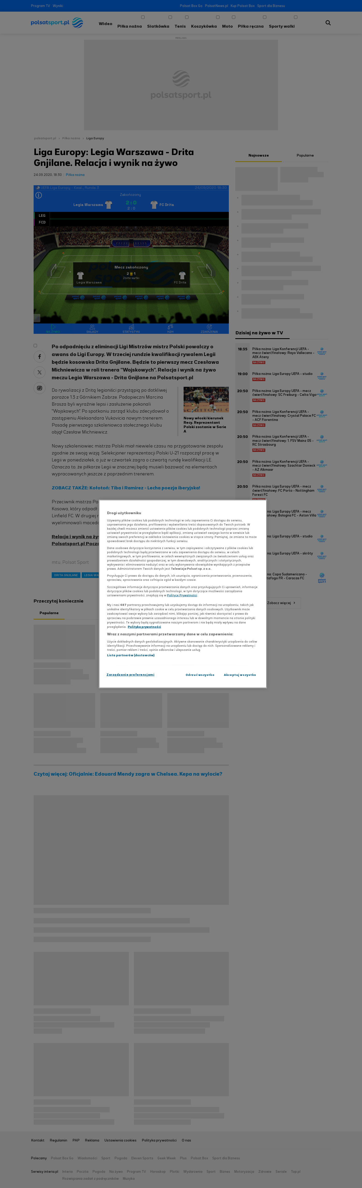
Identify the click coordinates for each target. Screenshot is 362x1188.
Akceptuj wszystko (240, 675)
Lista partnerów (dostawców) (130, 655)
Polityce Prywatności (182, 595)
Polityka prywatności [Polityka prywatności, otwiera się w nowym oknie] (144, 627)
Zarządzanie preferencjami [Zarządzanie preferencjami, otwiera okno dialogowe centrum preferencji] (130, 675)
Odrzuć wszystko (200, 675)
